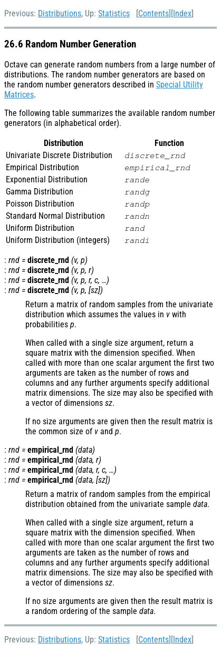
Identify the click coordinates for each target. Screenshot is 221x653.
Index (182, 13)
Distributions (59, 13)
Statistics (114, 13)
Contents (153, 13)
